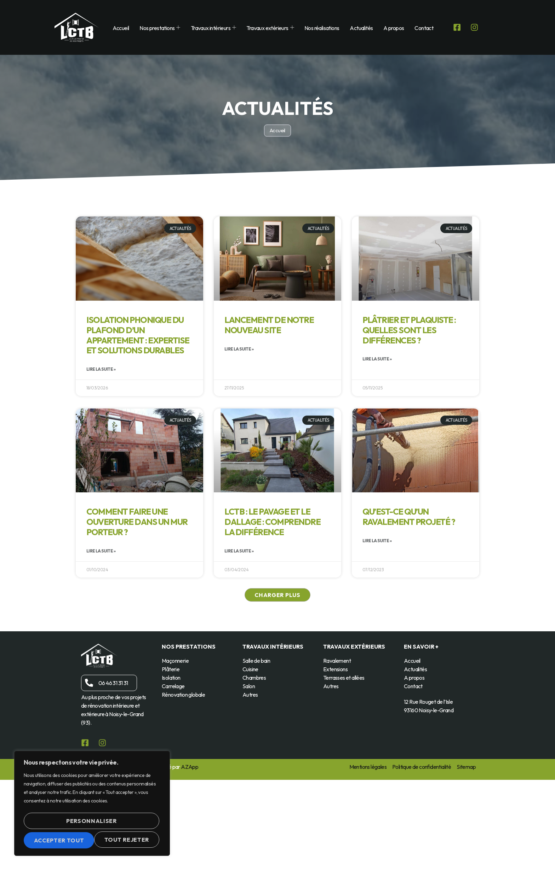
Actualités (359, 27)
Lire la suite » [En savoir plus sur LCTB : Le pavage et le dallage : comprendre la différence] (238, 616)
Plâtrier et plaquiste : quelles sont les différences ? (409, 395)
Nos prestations (157, 27)
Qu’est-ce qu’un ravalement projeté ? (408, 582)
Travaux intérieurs (211, 27)
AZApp (189, 768)
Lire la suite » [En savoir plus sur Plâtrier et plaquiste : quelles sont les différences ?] (376, 425)
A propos (391, 27)
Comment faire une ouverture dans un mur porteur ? (137, 587)
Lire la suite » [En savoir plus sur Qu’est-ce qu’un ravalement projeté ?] (376, 606)
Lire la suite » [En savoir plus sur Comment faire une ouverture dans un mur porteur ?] (100, 616)
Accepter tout (92, 840)
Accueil (118, 27)
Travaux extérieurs (268, 27)
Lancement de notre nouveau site (269, 390)
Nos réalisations (319, 27)
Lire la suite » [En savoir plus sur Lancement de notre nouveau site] (238, 414)
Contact (421, 27)
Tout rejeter (126, 824)
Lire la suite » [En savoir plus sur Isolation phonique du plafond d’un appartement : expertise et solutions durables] (100, 434)
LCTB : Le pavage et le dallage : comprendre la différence (272, 587)
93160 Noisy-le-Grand (428, 711)
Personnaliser (58, 824)
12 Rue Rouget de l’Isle (428, 703)
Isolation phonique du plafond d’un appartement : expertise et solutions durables (137, 400)
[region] (92, 806)
